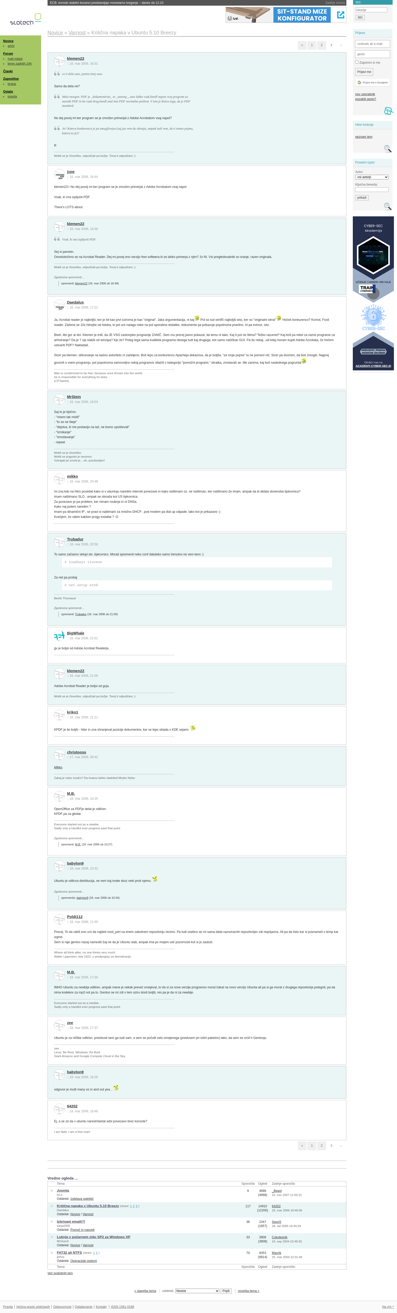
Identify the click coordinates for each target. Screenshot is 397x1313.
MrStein (74, 397)
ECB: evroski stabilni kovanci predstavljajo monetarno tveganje (106, 3)
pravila (12, 96)
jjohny (60, 1256)
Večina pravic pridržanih (33, 1307)
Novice (8, 41)
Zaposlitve (11, 79)
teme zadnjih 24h (20, 63)
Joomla (63, 1190)
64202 (72, 1106)
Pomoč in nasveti (82, 1230)
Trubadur (75, 539)
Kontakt (101, 1307)
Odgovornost (62, 1307)
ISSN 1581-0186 (122, 1307)
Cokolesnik (279, 1237)
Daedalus (75, 302)
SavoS (276, 1222)
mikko (72, 476)
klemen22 (75, 58)
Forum (8, 53)
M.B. (71, 793)
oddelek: (190, 1291)
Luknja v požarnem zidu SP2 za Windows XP (93, 1237)
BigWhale (75, 633)
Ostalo (8, 91)
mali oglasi (15, 59)
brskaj (12, 84)
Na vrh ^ (388, 1307)
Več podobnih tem (60, 1273)
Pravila (8, 1307)
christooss (76, 752)
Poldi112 (75, 917)
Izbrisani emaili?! (71, 1221)
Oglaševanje (83, 1307)
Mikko (58, 767)
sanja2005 (63, 1225)
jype (71, 172)
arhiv (11, 46)
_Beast (277, 1191)
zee (70, 1023)
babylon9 (75, 863)
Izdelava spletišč (82, 1199)
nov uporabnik (365, 94)
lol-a (59, 1194)
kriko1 (72, 712)
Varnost (88, 1214)
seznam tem (363, 137)
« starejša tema (145, 1291)
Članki (8, 71)
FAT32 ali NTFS (69, 1252)
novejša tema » (249, 1291)
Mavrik (276, 1253)
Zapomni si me (367, 62)
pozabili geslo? (365, 99)
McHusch (63, 1241)
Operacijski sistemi (83, 1261)
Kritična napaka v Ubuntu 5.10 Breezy (88, 1206)
